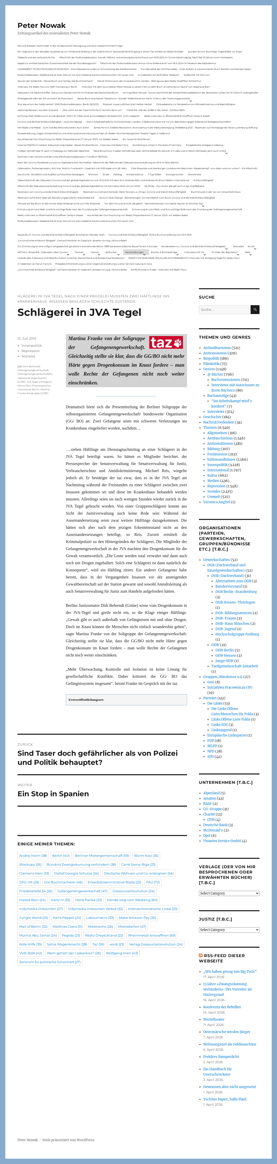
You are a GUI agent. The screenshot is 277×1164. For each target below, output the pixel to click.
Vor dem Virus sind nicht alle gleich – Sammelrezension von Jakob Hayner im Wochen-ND (153, 203)
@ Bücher (215, 374)
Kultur (212, 475)
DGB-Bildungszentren (233, 613)
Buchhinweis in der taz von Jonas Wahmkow (216, 191)
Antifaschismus (220, 438)
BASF (207, 804)
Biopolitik (211, 358)
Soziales (28, 356)
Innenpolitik (32, 345)
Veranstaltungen (134, 252)
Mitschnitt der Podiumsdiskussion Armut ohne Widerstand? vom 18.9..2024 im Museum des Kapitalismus (158, 63)
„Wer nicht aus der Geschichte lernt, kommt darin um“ (92, 110)
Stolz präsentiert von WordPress (68, 1140)
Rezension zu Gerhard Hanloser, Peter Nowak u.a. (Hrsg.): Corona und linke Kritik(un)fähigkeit (134, 191)
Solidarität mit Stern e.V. (197, 74)
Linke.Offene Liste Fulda (230, 719)
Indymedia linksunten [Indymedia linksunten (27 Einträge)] (41, 909)
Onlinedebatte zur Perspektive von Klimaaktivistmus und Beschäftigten (195, 104)
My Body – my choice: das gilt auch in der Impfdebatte (174, 186)
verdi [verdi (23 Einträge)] (116, 944)
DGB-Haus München (232, 624)
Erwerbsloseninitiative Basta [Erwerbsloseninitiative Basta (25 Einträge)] (114, 882)
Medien (213, 481)
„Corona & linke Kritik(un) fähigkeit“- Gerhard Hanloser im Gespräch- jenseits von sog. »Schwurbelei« (72, 240)
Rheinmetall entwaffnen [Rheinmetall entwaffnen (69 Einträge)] (152, 935)
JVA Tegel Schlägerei (39, 381)
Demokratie (194, 174)
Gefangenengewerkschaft (33, 370)
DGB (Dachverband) (227, 576)
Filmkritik (211, 364)
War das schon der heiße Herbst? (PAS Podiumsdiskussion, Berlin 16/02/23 (58, 104)
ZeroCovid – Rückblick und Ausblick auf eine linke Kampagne (50, 174)
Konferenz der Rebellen (222, 1007)
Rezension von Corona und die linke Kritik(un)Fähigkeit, (48, 191)
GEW (215, 645)
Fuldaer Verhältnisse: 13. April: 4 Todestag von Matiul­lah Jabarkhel (53, 150)
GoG (210, 682)
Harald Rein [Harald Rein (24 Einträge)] (32, 900)
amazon (209, 798)
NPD (210, 751)
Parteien (210, 698)
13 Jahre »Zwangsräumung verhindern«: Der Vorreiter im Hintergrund (227, 989)
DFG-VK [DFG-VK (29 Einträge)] (29, 882)
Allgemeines (217, 433)
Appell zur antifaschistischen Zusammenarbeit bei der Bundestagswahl (56, 63)
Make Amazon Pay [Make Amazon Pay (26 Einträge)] (137, 918)
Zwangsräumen (174, 174)
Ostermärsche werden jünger (226, 1032)
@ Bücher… (111, 252)
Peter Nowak (41, 25)
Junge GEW (224, 661)
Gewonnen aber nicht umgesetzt (229, 1087)
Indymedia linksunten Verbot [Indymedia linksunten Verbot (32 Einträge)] (95, 909)
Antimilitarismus (217, 348)
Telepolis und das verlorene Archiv (36, 57)
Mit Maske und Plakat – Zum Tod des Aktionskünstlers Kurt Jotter (53, 127)
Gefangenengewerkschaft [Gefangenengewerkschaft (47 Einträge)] (82, 891)
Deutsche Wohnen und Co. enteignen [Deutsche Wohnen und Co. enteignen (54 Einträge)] (139, 873)
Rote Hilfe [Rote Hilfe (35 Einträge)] (30, 944)
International (218, 470)
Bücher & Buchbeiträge (164, 252)
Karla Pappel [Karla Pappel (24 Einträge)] (67, 918)
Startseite (238, 246)
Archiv (251, 246)
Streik (106, 174)
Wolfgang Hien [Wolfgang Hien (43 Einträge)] (122, 953)
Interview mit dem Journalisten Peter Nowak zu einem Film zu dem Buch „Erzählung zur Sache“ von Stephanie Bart (146, 86)
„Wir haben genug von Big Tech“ (230, 971)
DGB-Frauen (225, 618)
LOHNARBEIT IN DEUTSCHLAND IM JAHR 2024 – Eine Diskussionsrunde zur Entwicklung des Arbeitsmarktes (77, 69)
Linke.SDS (219, 725)
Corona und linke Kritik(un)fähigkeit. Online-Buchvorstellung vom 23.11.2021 (150, 234)
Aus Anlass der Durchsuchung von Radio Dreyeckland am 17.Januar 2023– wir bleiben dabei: (67, 139)
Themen (79, 252)
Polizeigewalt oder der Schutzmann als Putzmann (45, 98)
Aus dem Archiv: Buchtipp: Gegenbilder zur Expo (215, 51)
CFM (211, 820)
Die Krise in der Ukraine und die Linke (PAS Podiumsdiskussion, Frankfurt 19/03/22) (62, 156)
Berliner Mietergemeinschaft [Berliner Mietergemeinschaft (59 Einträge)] (102, 855)
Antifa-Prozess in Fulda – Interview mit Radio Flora (158, 269)
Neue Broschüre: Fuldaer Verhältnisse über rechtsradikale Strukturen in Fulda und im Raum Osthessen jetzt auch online (160, 150)
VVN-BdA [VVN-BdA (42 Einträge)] (30, 953)
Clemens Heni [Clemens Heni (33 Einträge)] (34, 873)
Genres (95, 252)
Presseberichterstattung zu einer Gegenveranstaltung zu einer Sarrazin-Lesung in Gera (103, 263)
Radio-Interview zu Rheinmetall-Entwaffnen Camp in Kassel (177, 115)
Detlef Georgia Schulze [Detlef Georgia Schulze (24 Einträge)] (76, 873)
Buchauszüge (218, 396)
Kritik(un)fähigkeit (203, 180)
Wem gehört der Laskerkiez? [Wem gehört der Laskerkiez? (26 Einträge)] (74, 953)
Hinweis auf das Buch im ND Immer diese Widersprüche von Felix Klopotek (58, 203)
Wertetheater (214, 1019)
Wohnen (93, 174)
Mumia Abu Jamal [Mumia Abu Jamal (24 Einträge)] (38, 935)
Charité (209, 814)
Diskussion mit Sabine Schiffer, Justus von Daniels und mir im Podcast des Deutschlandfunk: (67, 92)
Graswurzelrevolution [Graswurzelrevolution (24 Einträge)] (134, 891)
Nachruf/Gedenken (218, 422)
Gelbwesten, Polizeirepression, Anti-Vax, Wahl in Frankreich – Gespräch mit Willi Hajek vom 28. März (72, 168)
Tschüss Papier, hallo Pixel (224, 1099)
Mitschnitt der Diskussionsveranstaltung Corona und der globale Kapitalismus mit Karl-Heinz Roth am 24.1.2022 (78, 186)
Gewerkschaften (216, 560)
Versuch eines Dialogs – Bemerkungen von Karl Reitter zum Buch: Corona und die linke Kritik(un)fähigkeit (157, 197)
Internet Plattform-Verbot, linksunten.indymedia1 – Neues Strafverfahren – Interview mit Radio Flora (72, 145)
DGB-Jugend (225, 629)
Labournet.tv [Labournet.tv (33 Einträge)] (100, 918)
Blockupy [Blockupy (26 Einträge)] (30, 864)
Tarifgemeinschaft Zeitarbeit (234, 666)
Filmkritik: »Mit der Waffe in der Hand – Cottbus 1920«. (156, 110)
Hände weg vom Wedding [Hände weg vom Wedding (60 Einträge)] (132, 900)
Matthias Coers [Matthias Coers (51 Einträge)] (67, 926)
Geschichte (212, 417)
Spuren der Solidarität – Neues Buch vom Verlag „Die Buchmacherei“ (55, 81)
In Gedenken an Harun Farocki (34, 263)
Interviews (216, 412)
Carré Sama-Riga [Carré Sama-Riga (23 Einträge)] (138, 864)
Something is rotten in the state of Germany (157, 145)
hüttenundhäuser (221, 459)
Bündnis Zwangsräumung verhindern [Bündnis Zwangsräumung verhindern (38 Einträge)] (81, 864)
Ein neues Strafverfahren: (137, 139)
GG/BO (21, 381)
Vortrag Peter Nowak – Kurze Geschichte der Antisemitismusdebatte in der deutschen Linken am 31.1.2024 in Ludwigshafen (190, 92)
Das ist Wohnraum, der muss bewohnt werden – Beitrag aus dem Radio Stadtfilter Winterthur (149, 81)
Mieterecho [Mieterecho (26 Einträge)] (100, 926)
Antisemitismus (134, 174)
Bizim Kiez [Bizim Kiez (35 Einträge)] (146, 855)
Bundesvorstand (228, 586)
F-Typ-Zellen (154, 174)
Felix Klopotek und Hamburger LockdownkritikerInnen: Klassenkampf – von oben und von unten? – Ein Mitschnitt (194, 168)
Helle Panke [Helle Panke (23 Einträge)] (88, 900)
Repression (31, 351)
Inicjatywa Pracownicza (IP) (229, 687)
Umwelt (213, 497)
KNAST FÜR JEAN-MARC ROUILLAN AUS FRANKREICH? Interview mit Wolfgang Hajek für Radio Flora (183, 258)
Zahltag (117, 174)
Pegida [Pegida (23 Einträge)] (71, 935)
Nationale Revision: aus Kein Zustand (37, 110)
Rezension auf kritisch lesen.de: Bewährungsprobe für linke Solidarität (56, 197)
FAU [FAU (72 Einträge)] (153, 882)
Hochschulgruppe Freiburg (237, 634)
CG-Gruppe (212, 809)
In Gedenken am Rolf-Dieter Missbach (158, 74)
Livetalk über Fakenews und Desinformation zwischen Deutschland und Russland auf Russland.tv (71, 258)
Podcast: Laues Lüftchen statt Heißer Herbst (127, 104)
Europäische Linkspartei (227, 735)
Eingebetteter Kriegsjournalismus (204, 145)
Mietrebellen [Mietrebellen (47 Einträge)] (132, 926)
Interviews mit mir (194, 252)
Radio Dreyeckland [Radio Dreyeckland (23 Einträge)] (104, 935)
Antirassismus (215, 353)
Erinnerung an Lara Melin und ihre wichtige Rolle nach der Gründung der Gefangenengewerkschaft (72, 209)
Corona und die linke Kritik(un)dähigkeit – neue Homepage (49, 121)
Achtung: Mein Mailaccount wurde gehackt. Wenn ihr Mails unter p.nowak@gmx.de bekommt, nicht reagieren (78, 115)
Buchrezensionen (225, 380)
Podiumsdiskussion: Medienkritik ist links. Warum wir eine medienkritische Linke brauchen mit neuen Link (75, 74)
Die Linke (215, 703)
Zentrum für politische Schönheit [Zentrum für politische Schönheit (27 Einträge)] (50, 962)
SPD (210, 756)
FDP (210, 741)
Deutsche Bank (215, 825)
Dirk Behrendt (31, 366)
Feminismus (217, 454)
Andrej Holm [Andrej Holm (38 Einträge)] (33, 855)
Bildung (213, 449)
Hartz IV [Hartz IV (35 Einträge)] (60, 900)
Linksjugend (221, 730)
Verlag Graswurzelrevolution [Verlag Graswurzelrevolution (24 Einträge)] (156, 944)
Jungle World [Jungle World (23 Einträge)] (33, 918)
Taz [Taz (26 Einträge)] (98, 944)
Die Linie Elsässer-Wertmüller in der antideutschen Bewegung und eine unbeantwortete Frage (69, 45)
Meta (247, 252)
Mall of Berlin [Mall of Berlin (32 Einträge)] (33, 926)
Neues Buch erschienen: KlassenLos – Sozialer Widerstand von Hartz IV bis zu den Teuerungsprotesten (133, 98)
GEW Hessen (225, 655)
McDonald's (213, 830)
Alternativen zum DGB (233, 581)
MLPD (212, 746)
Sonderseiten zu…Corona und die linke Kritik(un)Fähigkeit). (193, 246)
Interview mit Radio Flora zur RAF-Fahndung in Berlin (47, 86)
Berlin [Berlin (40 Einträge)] (61, 855)
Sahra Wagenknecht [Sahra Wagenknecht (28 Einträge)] (67, 944)
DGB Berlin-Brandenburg (236, 592)
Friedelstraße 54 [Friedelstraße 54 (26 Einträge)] (35, 891)
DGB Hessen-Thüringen (235, 602)
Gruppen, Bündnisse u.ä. (223, 677)
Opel (206, 835)
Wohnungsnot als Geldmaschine (229, 1044)
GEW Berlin (224, 650)
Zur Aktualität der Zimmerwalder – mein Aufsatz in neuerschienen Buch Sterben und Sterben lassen (196, 69)
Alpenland (211, 793)
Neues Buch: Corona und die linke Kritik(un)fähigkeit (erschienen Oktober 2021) (61, 234)
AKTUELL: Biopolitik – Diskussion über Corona (42, 252)
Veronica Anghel (216, 502)
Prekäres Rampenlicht (221, 1057)
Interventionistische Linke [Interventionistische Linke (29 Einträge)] (153, 909)
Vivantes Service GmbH (222, 841)
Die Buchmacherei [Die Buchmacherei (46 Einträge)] (63, 882)
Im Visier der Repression (224, 252)
